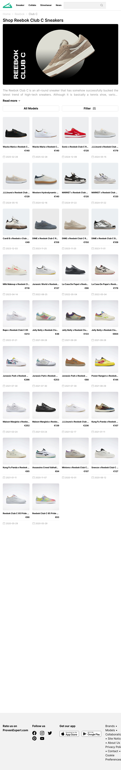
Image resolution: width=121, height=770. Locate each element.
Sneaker (20, 5)
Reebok (20, 14)
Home (7, 14)
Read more (12, 101)
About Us (114, 742)
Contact (113, 751)
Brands (110, 726)
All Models (31, 108)
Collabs (32, 5)
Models (110, 730)
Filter (90, 108)
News (58, 5)
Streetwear (46, 5)
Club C (33, 14)
